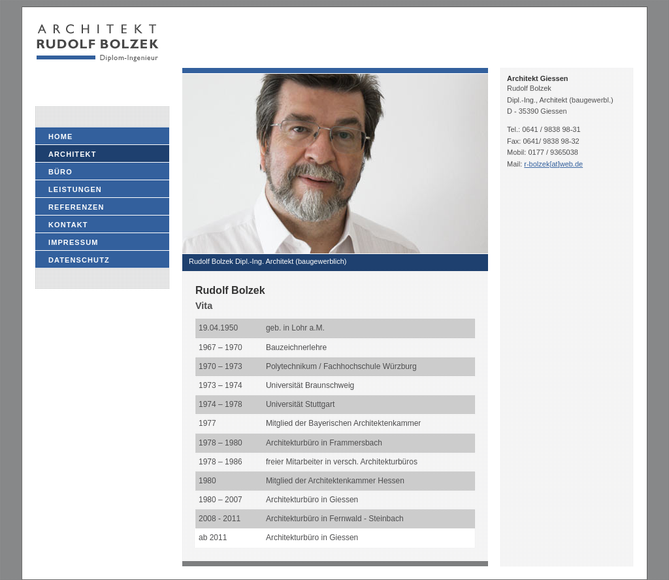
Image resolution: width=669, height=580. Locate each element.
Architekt (72, 154)
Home (60, 136)
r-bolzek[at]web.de (553, 164)
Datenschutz (79, 260)
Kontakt (68, 225)
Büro (60, 172)
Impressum (73, 242)
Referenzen (76, 207)
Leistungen (75, 189)
